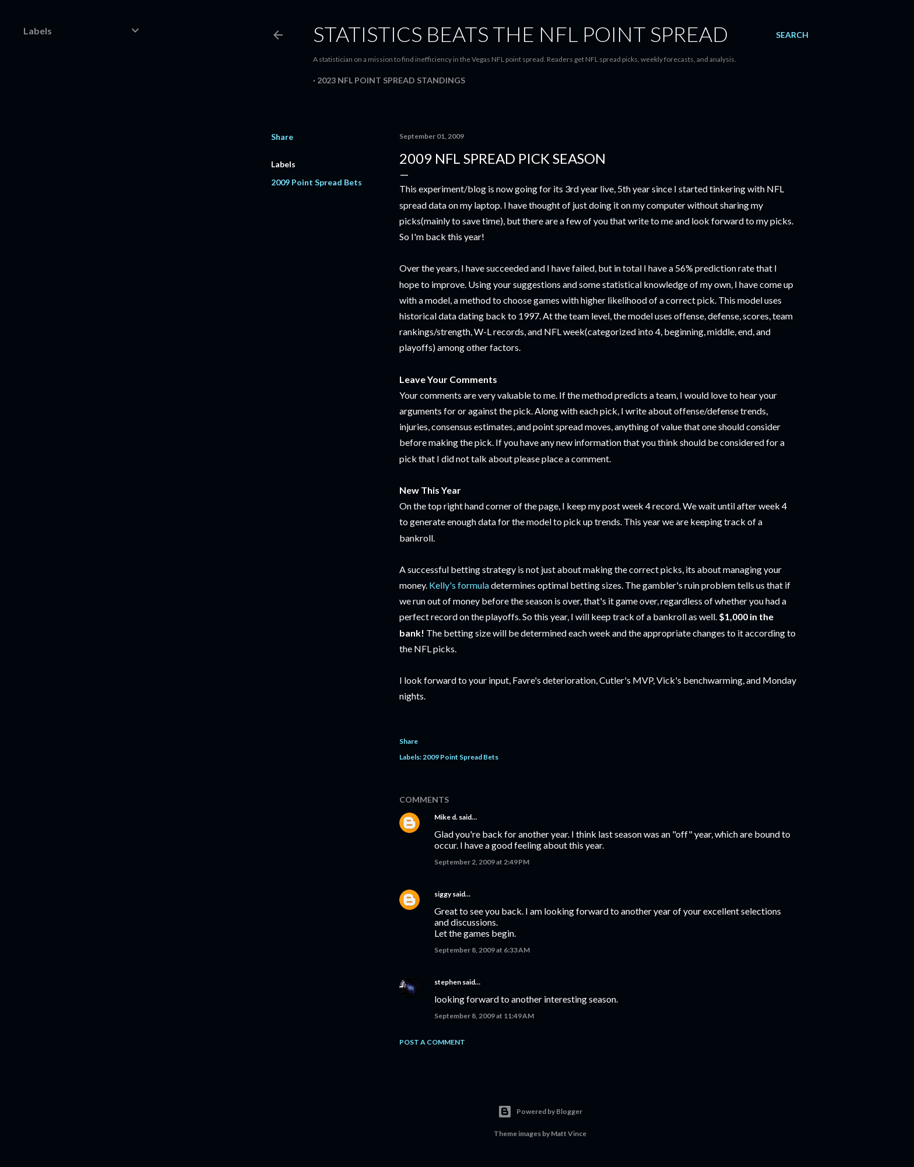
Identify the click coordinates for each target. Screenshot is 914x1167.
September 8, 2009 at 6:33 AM (482, 949)
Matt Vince (568, 1133)
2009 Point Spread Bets (316, 182)
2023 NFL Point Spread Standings (391, 80)
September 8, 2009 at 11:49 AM (484, 1015)
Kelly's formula (459, 584)
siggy (442, 894)
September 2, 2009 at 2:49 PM (481, 861)
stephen (447, 982)
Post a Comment (432, 1042)
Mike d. (446, 817)
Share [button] (282, 137)
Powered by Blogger (540, 1112)
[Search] (792, 35)
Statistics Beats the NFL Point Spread (520, 34)
